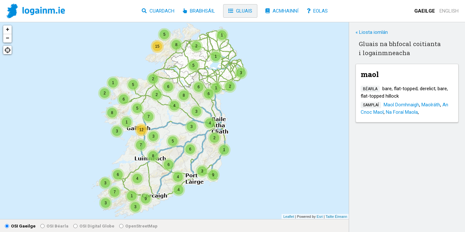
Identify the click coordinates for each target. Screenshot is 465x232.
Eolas (317, 11)
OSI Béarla (54, 225)
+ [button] (7, 30)
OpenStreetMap (138, 225)
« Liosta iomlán (372, 32)
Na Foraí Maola (402, 112)
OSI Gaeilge (20, 225)
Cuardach (158, 11)
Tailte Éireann (336, 216)
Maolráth (430, 105)
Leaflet (288, 216)
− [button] (7, 38)
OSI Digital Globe (93, 225)
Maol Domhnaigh (401, 105)
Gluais (240, 11)
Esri (320, 216)
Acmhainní (281, 11)
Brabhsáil (199, 11)
